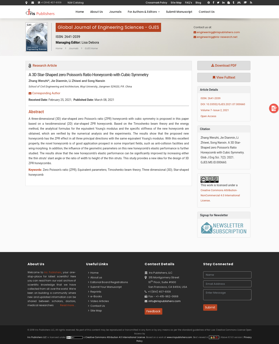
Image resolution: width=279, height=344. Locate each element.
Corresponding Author (44, 93)
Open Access (208, 116)
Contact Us (206, 12)
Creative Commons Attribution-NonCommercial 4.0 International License (220, 195)
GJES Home (91, 48)
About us (95, 277)
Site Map (176, 2)
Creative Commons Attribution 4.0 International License (115, 337)
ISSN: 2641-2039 (210, 98)
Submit (210, 307)
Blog (198, 2)
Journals (115, 12)
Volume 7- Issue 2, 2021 (215, 110)
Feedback (153, 311)
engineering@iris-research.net (217, 37)
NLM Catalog (76, 2)
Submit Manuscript (179, 12)
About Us (96, 12)
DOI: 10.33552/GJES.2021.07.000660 (223, 104)
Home (80, 12)
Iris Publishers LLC (37, 337)
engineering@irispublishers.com (218, 32)
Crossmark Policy (156, 2)
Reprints (94, 292)
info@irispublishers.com (165, 301)
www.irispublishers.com (179, 337)
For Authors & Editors (144, 12)
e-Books (95, 296)
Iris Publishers (52, 272)
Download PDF (224, 65)
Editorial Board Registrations (108, 282)
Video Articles (98, 301)
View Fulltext (223, 77)
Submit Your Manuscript (105, 287)
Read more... (68, 305)
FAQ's (188, 2)
